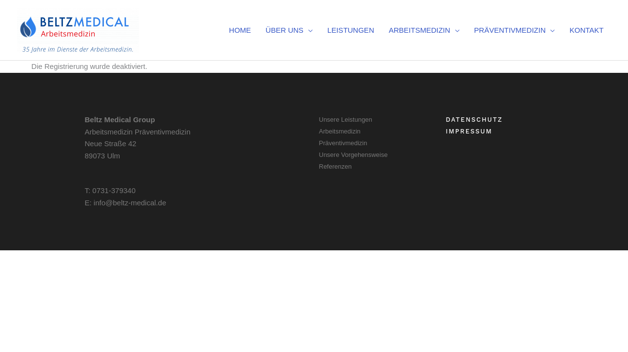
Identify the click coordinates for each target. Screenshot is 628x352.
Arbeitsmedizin (340, 131)
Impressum (469, 131)
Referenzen (335, 166)
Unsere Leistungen (345, 119)
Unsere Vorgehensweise (353, 154)
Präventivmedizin (343, 143)
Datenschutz (474, 119)
